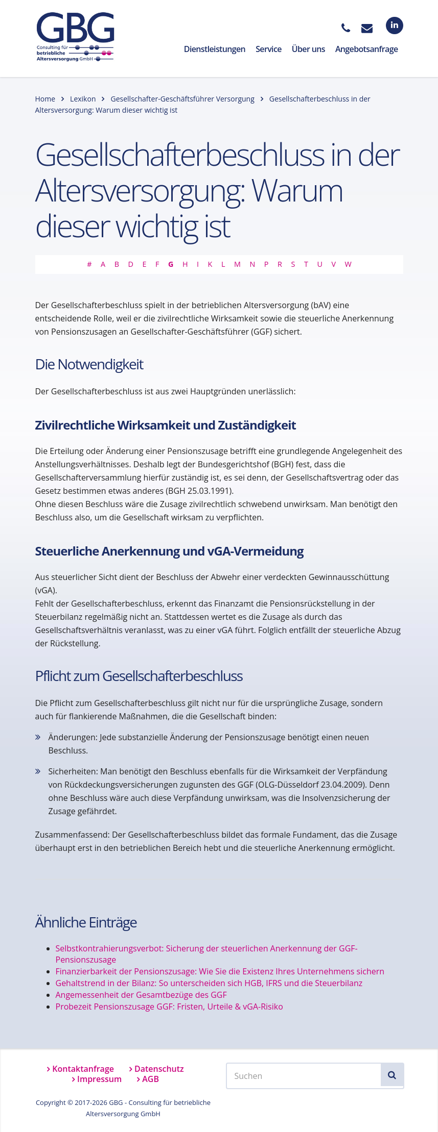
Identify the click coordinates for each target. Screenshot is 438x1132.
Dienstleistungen (214, 49)
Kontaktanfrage (83, 1069)
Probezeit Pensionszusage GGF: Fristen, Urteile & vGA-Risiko (169, 1006)
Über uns (308, 49)
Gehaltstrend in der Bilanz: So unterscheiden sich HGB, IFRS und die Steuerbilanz (209, 983)
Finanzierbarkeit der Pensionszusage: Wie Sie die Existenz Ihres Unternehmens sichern (220, 971)
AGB (150, 1079)
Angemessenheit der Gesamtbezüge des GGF (141, 994)
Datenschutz (159, 1069)
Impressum (99, 1079)
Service (269, 49)
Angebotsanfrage (366, 49)
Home (45, 99)
